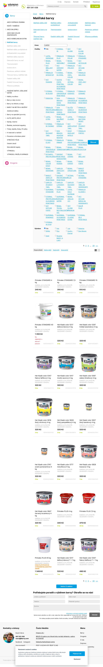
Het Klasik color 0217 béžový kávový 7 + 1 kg (66, 559)
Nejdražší (56, 250)
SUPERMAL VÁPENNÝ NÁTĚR (60, 199)
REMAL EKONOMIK (49, 170)
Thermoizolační (56, 30)
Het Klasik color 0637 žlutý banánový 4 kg (87, 421)
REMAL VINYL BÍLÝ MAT (82, 82)
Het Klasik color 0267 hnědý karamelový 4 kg (88, 326)
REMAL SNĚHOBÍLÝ (61, 62)
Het (58, 228)
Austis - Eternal (70, 232)
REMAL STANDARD (71, 62)
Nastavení (77, 659)
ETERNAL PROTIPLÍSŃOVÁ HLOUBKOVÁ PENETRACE (50, 200)
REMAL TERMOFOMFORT (61, 148)
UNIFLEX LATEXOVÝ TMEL (60, 185)
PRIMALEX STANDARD (82, 57)
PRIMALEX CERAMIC (82, 92)
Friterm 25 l (40, 633)
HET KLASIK (70, 50)
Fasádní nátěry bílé (57, 36)
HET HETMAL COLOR (71, 82)
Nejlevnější (47, 250)
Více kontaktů (20, 645)
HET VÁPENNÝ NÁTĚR (60, 68)
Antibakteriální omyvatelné (73, 24)
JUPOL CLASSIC (71, 118)
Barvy (12, 16)
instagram (26, 642)
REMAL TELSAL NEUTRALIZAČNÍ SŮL (61, 209)
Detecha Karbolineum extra (45, 642)
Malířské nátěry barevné (90, 24)
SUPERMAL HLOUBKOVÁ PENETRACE (61, 217)
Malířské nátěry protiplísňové (56, 24)
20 (93, 246)
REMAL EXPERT (70, 163)
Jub (69, 228)
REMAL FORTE (80, 163)
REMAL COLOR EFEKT (48, 164)
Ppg (58, 231)
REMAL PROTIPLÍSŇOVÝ (72, 148)
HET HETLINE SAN (81, 68)
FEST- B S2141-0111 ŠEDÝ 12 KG (47, 645)
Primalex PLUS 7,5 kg (87, 511)
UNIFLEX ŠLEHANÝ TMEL (71, 185)
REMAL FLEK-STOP (82, 148)
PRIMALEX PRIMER (60, 141)
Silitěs (48, 231)
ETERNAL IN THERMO (50, 125)
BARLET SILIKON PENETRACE (82, 171)
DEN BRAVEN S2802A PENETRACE (61, 111)
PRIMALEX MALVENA (82, 74)
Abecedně (64, 250)
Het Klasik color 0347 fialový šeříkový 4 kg (43, 377)
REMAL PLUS (48, 62)
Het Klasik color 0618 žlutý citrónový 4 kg (43, 421)
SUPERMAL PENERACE (50, 216)
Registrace (96, 2)
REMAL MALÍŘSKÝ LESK (60, 119)
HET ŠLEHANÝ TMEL (49, 133)
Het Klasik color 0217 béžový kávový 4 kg (65, 326)
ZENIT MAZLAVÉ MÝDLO (71, 133)
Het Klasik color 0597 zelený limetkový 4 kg (87, 377)
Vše (47, 49)
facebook (19, 642)
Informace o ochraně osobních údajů (76, 613)
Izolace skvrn (72, 30)
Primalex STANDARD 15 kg (88, 281)
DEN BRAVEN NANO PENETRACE (61, 101)
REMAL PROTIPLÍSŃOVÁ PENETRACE (72, 142)
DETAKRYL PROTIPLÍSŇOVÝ (50, 155)
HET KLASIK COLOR (80, 51)
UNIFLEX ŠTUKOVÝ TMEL (49, 185)
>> (97, 246)
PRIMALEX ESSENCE (71, 92)
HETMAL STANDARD (82, 177)
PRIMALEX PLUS (60, 57)
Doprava (83, 643)
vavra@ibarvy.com (22, 638)
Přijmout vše (77, 654)
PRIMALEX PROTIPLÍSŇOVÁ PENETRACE (50, 110)
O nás (82, 640)
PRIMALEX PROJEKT (71, 67)
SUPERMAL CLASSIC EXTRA (71, 217)
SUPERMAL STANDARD (50, 191)
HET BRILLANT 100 (49, 68)
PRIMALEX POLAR (71, 57)
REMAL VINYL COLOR (70, 75)
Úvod (35, 14)
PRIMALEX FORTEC (82, 132)
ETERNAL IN (60, 50)
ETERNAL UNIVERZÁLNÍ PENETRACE (61, 93)
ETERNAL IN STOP (49, 223)
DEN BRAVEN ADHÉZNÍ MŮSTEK (60, 134)
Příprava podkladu (91, 36)
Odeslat (94, 615)
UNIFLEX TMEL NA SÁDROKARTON (82, 185)
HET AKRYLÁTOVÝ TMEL (72, 126)
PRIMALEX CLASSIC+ (82, 191)
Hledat (85, 6)
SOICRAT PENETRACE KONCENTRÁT (61, 156)
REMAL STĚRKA (70, 155)
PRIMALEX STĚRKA (60, 125)
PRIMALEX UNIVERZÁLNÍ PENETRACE (72, 100)
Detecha (81, 228)
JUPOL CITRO (48, 118)
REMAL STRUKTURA (72, 170)
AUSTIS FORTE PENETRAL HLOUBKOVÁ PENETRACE (61, 84)
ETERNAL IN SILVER (49, 92)
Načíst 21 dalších (66, 586)
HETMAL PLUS (71, 177)
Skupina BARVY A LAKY (60, 238)
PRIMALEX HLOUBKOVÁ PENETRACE (82, 100)
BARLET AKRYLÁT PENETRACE (50, 178)
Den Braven (82, 231)
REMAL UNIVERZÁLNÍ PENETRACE (50, 149)
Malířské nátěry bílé (40, 23)
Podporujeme (7, 660)
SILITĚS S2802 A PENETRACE (72, 110)
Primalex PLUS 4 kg (64, 511)
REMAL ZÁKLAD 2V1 (70, 199)
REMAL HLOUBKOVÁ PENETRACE (82, 142)
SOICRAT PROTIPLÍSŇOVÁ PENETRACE (61, 178)
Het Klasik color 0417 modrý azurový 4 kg (65, 377)
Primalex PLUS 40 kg (43, 558)
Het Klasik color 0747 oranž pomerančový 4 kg (43, 466)
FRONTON (49, 98)
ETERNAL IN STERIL (60, 74)
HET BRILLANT (81, 155)
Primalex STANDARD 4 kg (43, 281)
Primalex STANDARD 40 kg (44, 326)
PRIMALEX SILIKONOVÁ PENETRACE (82, 110)
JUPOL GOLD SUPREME (71, 192)
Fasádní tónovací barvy (74, 38)
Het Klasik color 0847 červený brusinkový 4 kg (43, 513)
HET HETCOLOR (82, 62)
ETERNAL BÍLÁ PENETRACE (82, 217)
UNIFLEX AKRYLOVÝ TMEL (60, 171)
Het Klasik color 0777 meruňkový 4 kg (65, 465)
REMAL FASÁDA (59, 163)
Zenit (47, 236)
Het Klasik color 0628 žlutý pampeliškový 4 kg (66, 421)
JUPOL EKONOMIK (49, 57)
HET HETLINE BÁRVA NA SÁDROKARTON (82, 200)
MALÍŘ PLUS (80, 207)
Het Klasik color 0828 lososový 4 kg (87, 465)
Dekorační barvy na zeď (40, 31)
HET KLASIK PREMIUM (71, 208)
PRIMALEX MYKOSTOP (50, 74)
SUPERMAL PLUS (60, 191)
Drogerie (13, 163)
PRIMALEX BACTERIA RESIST (82, 119)
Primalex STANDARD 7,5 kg (66, 281)
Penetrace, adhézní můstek (91, 31)
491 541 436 (32, 8)
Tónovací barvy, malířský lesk (38, 38)
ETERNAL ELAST (49, 141)
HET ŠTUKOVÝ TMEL (81, 126)
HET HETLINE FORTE (49, 208)
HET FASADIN (49, 81)
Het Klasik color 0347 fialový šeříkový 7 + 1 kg (88, 559)
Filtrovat (93, 142)
